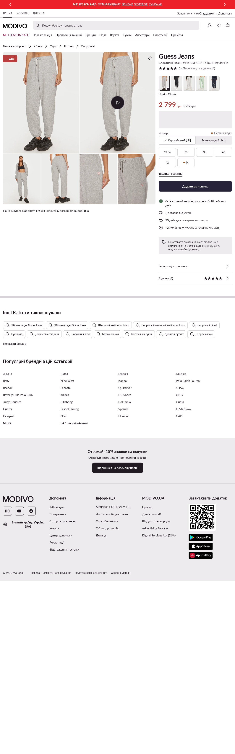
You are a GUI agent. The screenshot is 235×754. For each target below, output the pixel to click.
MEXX (7, 626)
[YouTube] (19, 714)
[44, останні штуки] (186, 162)
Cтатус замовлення (62, 724)
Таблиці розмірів (107, 731)
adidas (65, 598)
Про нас (147, 710)
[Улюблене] (218, 25)
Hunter (7, 612)
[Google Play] (201, 741)
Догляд (101, 738)
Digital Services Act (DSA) (159, 738)
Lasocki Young (70, 612)
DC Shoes (124, 598)
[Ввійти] (209, 25)
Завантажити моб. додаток (195, 13)
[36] (186, 152)
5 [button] (187, 68)
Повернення (57, 717)
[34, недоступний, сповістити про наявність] (167, 152)
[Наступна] (224, 4)
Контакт (55, 731)
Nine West (67, 584)
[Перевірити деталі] (227, 266)
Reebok (7, 591)
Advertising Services (155, 731)
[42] (167, 162)
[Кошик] (227, 25)
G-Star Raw (183, 612)
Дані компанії (151, 717)
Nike (64, 619)
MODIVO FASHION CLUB (113, 710)
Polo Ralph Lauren (188, 584)
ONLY (180, 598)
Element (123, 619)
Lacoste (66, 591)
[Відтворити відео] (117, 102)
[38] (204, 152)
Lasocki (123, 577)
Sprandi (123, 612)
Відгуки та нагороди (156, 724)
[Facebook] (31, 714)
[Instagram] (7, 714)
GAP (179, 619)
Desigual (8, 619)
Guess (180, 605)
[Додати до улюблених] (149, 58)
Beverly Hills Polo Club (18, 598)
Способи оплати (107, 724)
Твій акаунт (56, 710)
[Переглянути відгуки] (227, 278)
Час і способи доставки (112, 717)
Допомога (225, 13)
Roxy (6, 584)
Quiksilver (125, 591)
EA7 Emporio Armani (74, 626)
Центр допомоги (60, 738)
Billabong (67, 605)
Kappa (122, 584)
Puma (64, 577)
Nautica (181, 577)
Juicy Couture (12, 605)
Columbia (124, 605)
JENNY (7, 577)
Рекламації (56, 746)
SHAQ (180, 591)
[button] (41, 103)
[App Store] (201, 750)
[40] (223, 152)
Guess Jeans (176, 56)
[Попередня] (10, 4)
